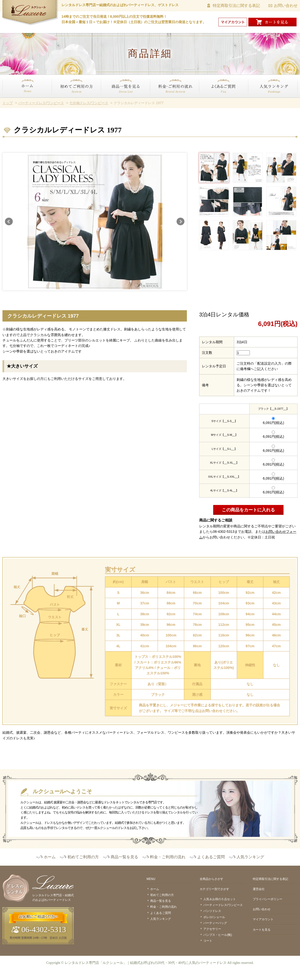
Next (180, 222)
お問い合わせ (286, 5)
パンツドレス (212, 911)
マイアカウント (263, 919)
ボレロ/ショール (214, 917)
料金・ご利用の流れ (165, 100)
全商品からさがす (211, 879)
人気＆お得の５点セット (219, 899)
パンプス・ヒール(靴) (217, 935)
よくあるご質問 (211, 100)
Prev (9, 222)
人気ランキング (260, 100)
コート (207, 940)
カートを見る (261, 929)
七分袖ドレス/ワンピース (88, 103)
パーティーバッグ (215, 923)
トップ (7, 103)
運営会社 (259, 889)
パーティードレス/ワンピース (41, 103)
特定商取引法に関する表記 (236, 5)
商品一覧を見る (113, 100)
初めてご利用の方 (65, 100)
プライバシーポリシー (267, 899)
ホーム (7, 100)
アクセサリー (212, 929)
